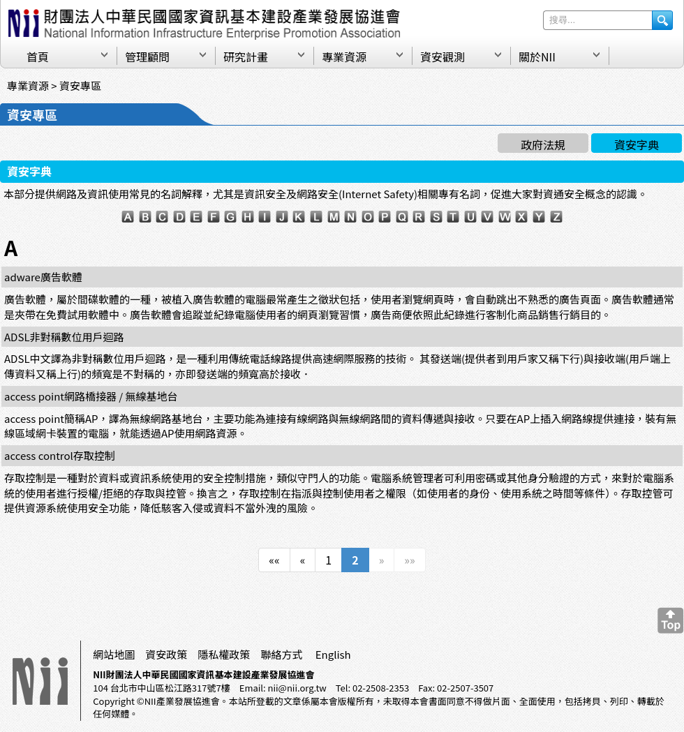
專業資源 (344, 56)
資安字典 (636, 144)
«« (274, 559)
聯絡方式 (281, 654)
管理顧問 (147, 56)
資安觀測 (442, 56)
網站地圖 (114, 654)
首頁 (38, 56)
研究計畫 (245, 56)
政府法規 (543, 144)
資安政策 (166, 654)
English (333, 654)
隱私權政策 (224, 654)
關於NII (537, 56)
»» (409, 559)
